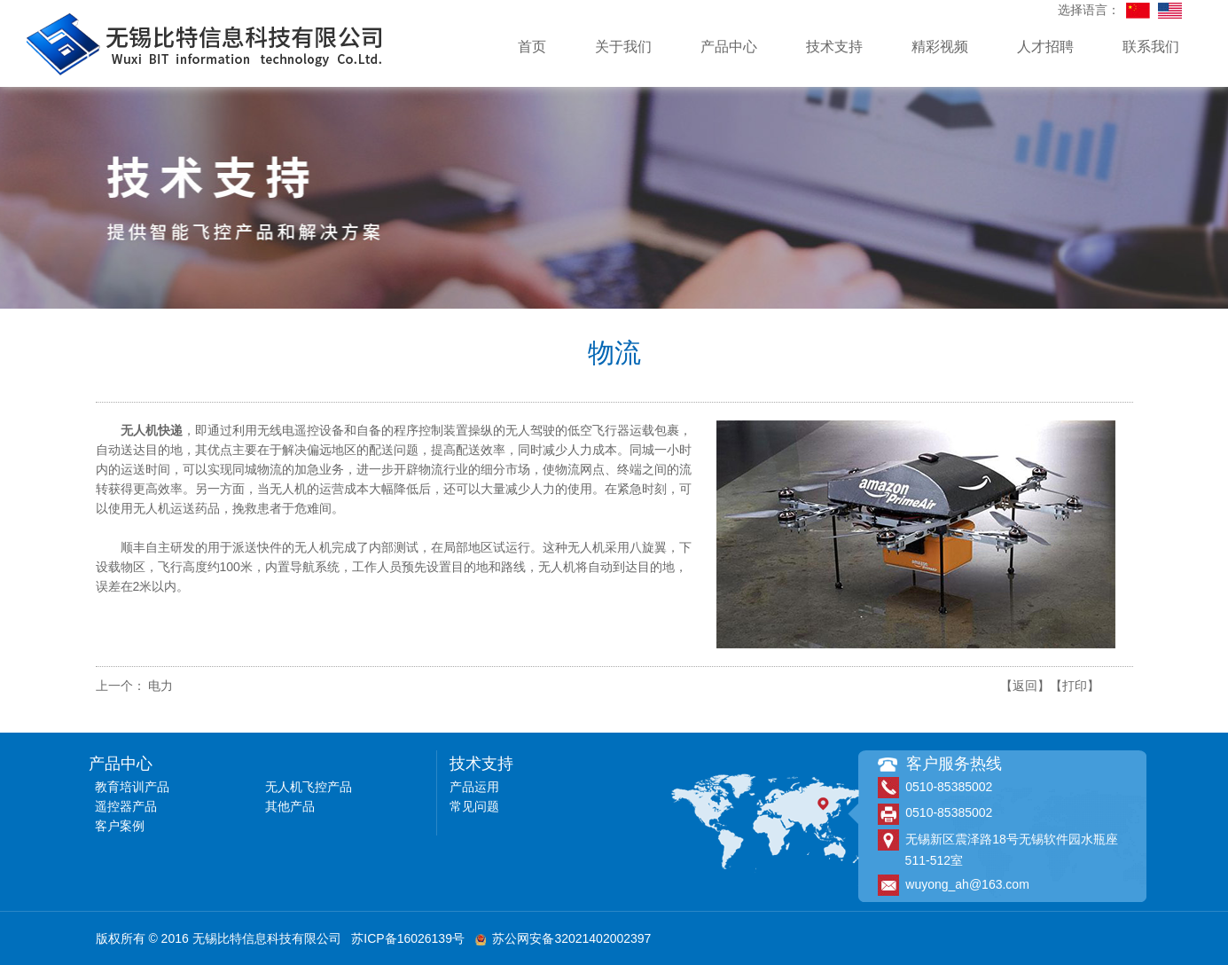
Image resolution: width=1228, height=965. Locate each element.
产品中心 (728, 46)
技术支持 (834, 46)
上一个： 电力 (135, 686)
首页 (532, 46)
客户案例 (120, 826)
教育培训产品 (132, 787)
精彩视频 (939, 46)
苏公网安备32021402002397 (563, 938)
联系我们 (1150, 46)
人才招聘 (1045, 46)
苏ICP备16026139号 (408, 938)
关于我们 (623, 46)
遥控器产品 (126, 806)
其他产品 (290, 806)
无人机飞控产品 (308, 787)
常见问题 (474, 806)
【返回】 (1025, 686)
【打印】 (1074, 686)
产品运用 (474, 787)
